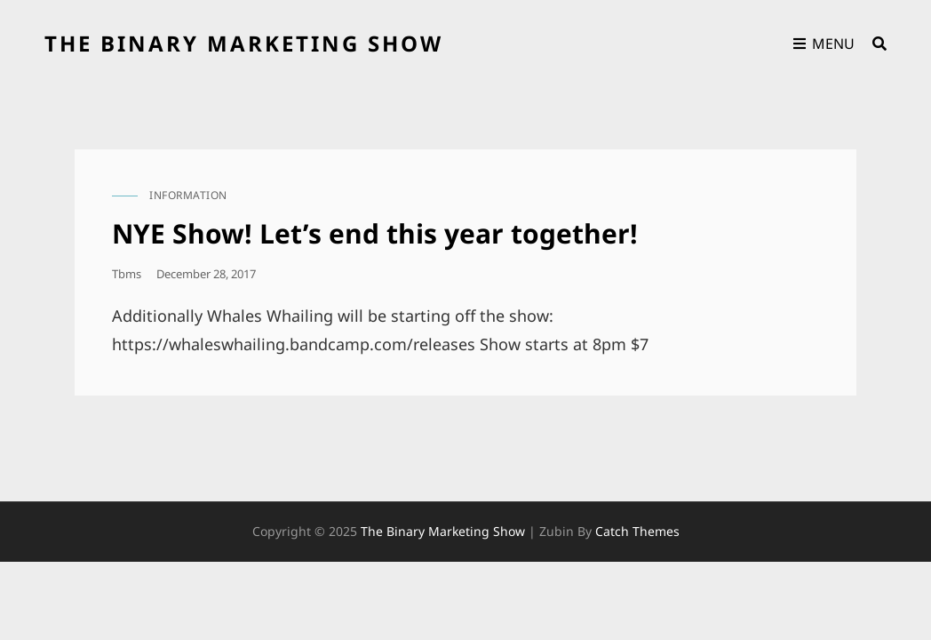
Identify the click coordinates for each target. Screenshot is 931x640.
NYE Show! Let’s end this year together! (375, 233)
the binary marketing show (243, 43)
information (188, 195)
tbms (126, 274)
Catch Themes (637, 531)
